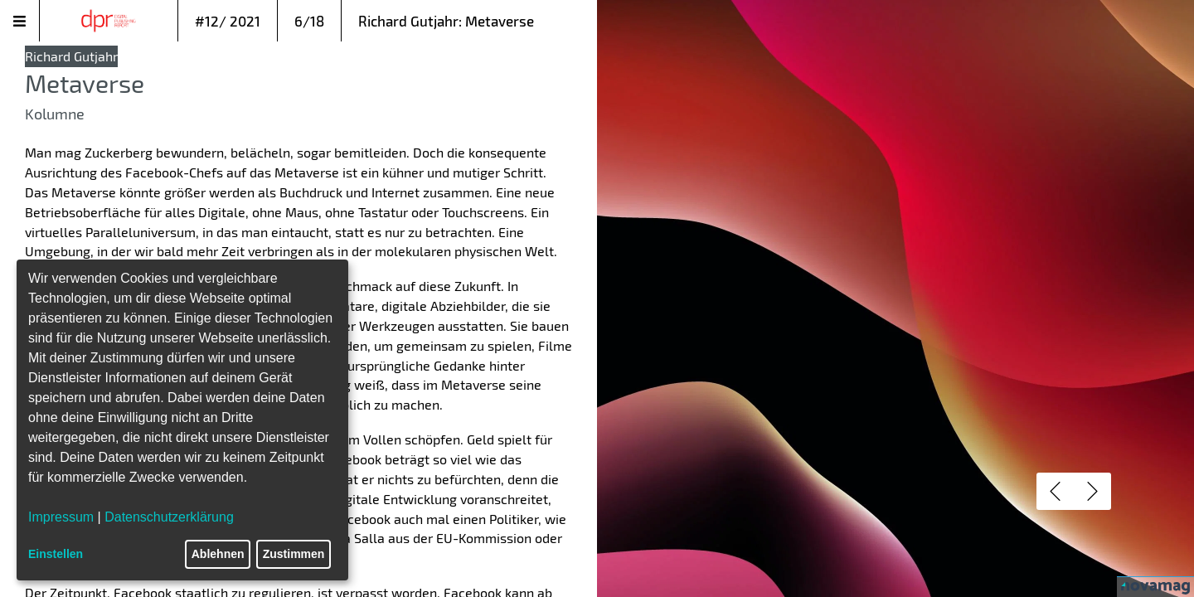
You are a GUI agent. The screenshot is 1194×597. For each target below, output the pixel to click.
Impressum (61, 517)
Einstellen (55, 554)
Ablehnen (218, 554)
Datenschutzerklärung (169, 517)
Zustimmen (294, 554)
